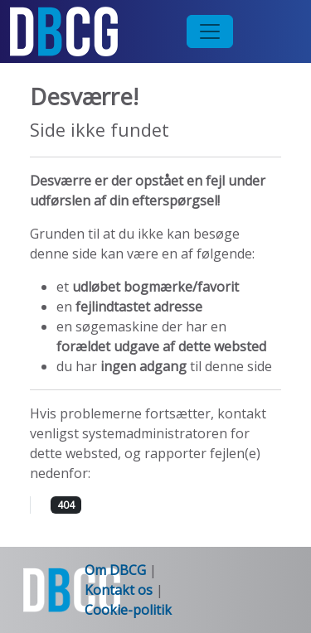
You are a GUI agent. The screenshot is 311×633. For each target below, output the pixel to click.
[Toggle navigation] (210, 31)
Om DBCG (115, 570)
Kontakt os (120, 590)
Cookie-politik (128, 610)
